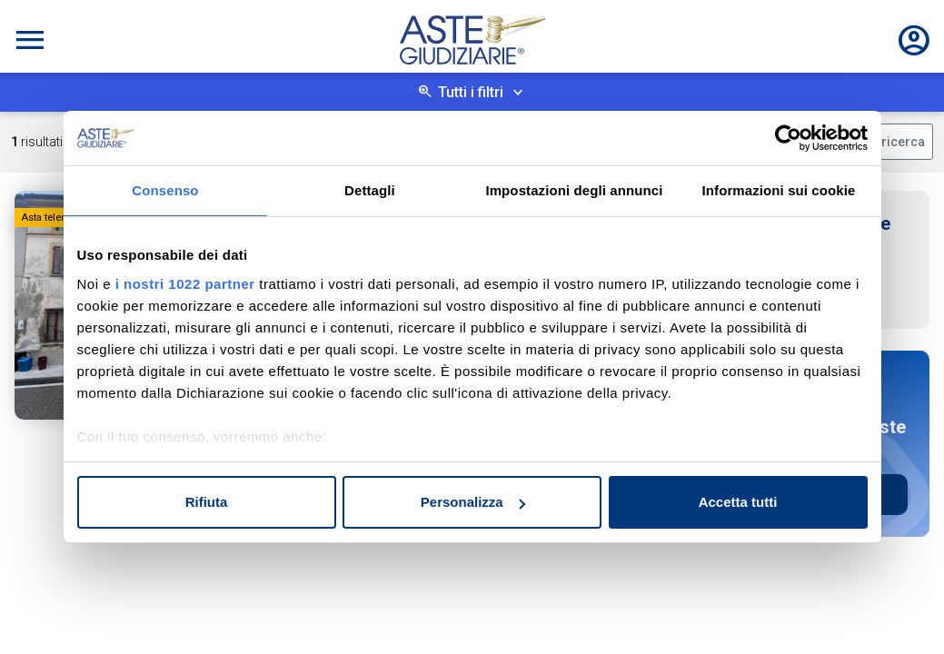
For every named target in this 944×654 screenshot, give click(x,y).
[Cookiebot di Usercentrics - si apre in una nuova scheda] (788, 138)
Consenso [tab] (165, 190)
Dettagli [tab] (369, 190)
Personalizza (473, 502)
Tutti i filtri (470, 92)
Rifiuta (206, 502)
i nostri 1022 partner (185, 284)
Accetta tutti (738, 502)
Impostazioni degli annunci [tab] (573, 190)
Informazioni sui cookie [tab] (779, 190)
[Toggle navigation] (30, 40)
